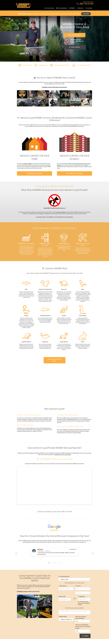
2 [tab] (51, 563)
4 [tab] (55, 563)
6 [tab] (60, 563)
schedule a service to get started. (62, 454)
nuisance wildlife (27, 163)
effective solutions (61, 212)
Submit (85, 636)
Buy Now (85, 14)
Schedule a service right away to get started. (54, 87)
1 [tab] (49, 563)
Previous (16, 553)
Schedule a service (22, 591)
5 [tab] (58, 563)
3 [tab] (53, 563)
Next (93, 553)
